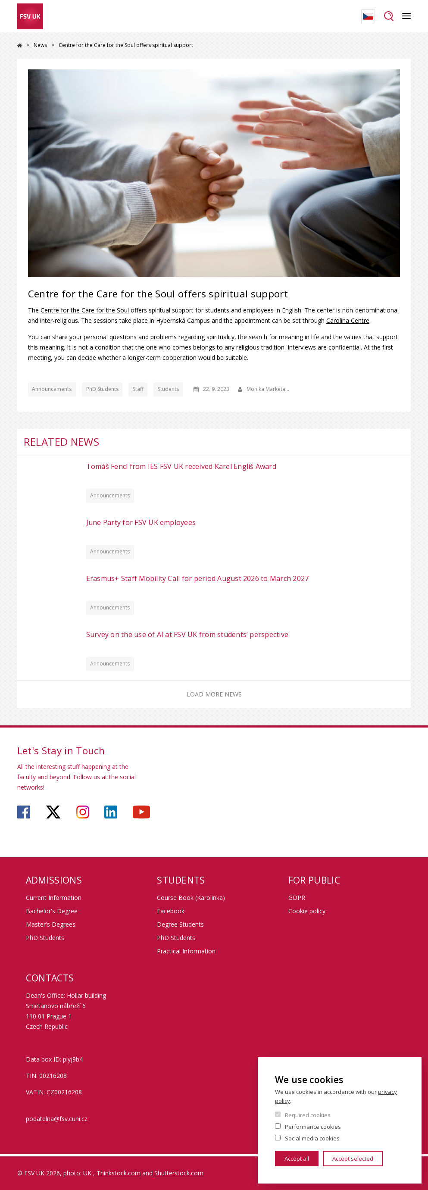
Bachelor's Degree (52, 911)
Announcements (52, 389)
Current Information (53, 897)
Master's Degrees (50, 924)
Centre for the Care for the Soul (85, 310)
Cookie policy (306, 911)
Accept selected (352, 1158)
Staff (138, 389)
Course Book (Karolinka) (191, 897)
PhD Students (102, 389)
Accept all (296, 1158)
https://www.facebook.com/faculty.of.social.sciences (23, 812)
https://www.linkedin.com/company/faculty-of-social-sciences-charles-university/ (110, 812)
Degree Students (180, 924)
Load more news (214, 694)
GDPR (296, 897)
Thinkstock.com (119, 1173)
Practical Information (186, 951)
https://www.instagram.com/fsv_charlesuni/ (82, 812)
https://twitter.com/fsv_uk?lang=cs (53, 812)
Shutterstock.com (178, 1173)
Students (168, 389)
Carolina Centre (347, 320)
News (40, 45)
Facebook (170, 911)
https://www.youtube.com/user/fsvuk (141, 812)
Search (389, 16)
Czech (368, 16)
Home (19, 45)
